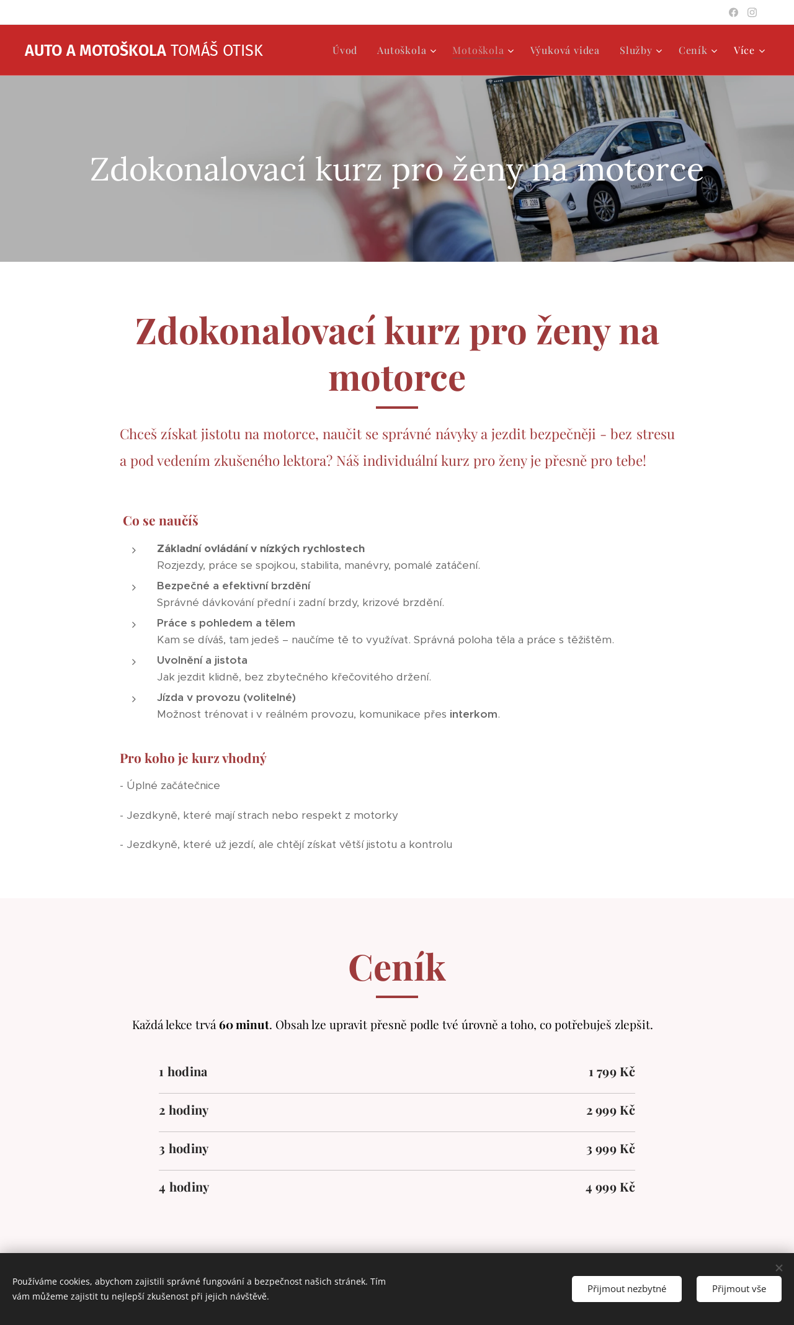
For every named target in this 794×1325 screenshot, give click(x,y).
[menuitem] (348, 50)
